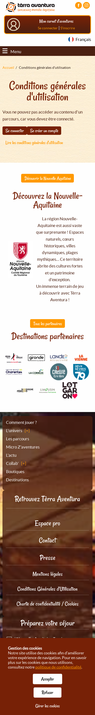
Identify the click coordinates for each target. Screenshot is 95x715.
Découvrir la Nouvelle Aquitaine (47, 178)
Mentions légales (48, 574)
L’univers (14, 430)
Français (83, 39)
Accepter (47, 679)
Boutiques (15, 471)
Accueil (8, 68)
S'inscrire (67, 28)
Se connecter (48, 28)
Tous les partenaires (47, 324)
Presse (47, 557)
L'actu (11, 455)
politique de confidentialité (58, 667)
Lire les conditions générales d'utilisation (34, 143)
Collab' (12, 463)
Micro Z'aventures (23, 447)
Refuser (47, 692)
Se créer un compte (44, 131)
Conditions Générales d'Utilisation (47, 589)
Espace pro (47, 523)
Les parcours (17, 438)
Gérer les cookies (47, 706)
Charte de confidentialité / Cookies (48, 603)
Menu (11, 51)
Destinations (17, 479)
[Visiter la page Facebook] (78, 5)
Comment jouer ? (21, 422)
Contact (47, 540)
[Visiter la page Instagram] (86, 5)
